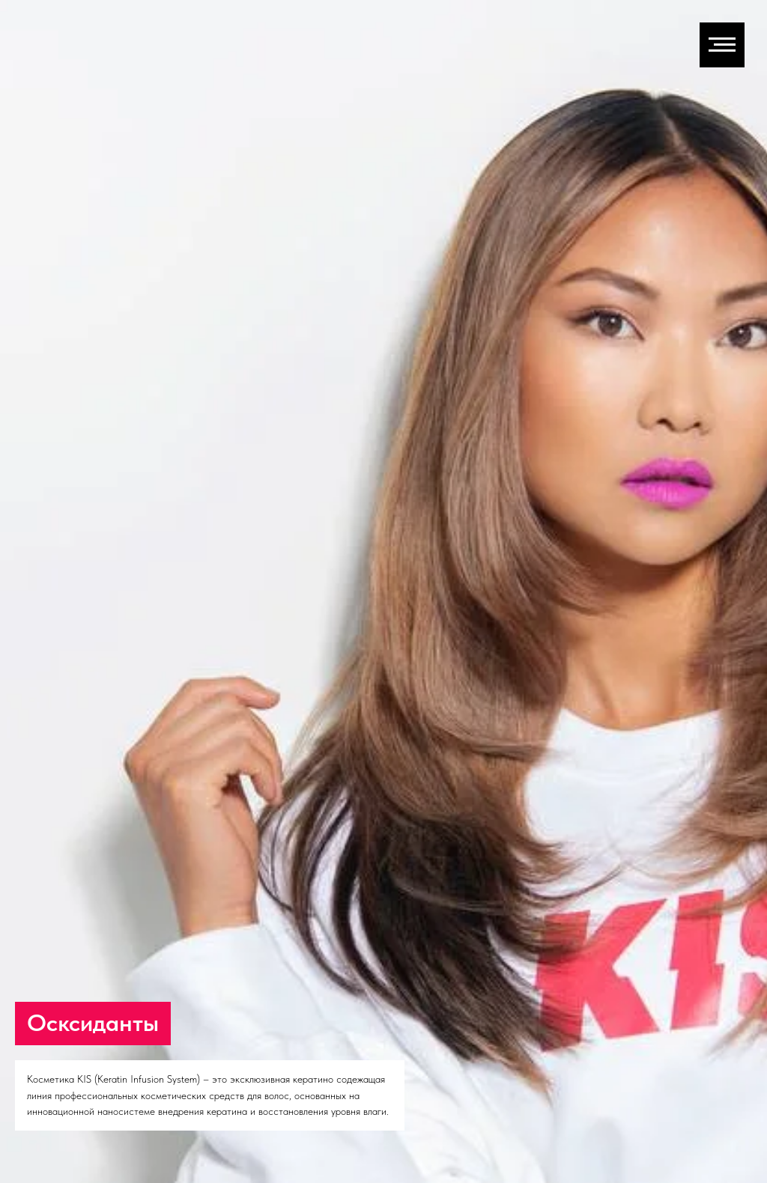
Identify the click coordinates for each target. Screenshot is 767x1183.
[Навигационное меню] (722, 44)
